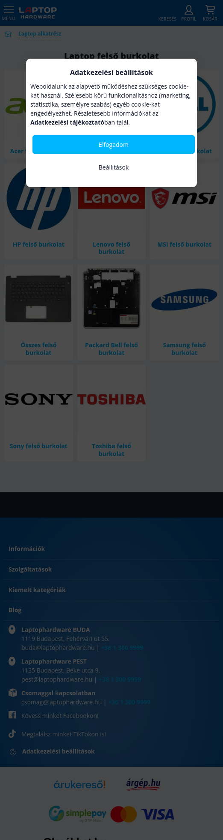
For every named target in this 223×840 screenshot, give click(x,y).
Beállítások (114, 167)
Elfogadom (114, 144)
